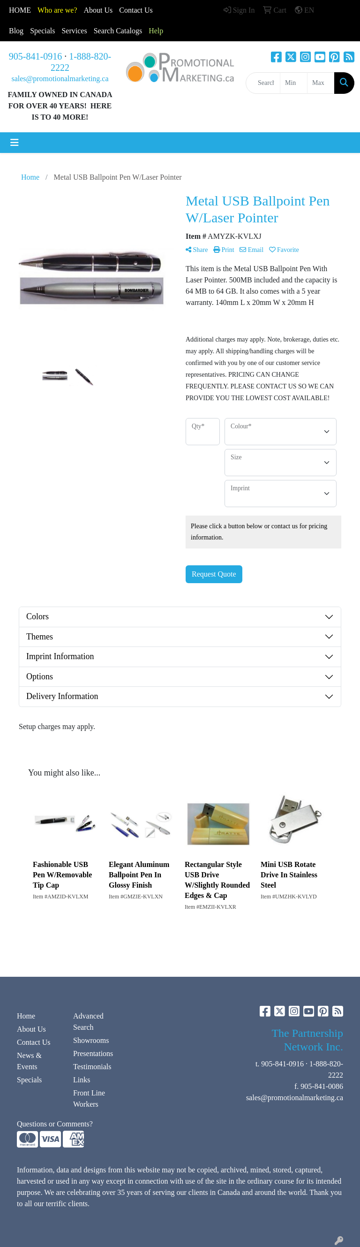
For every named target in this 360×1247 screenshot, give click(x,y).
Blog (16, 31)
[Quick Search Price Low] (294, 83)
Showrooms (91, 1040)
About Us (98, 10)
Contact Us (34, 1042)
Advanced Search (88, 1021)
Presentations (93, 1053)
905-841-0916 (35, 56)
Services (74, 31)
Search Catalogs (118, 31)
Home (26, 1016)
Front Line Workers (89, 1098)
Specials (42, 31)
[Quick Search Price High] (321, 83)
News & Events (29, 1061)
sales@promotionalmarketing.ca (59, 79)
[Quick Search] (263, 83)
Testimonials (92, 1067)
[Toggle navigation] (14, 142)
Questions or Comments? (55, 1124)
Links (81, 1080)
